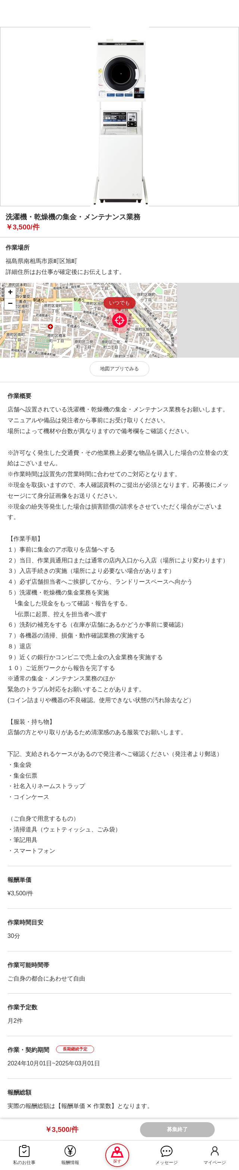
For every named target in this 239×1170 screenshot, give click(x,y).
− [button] (10, 304)
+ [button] (10, 293)
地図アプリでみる (119, 368)
